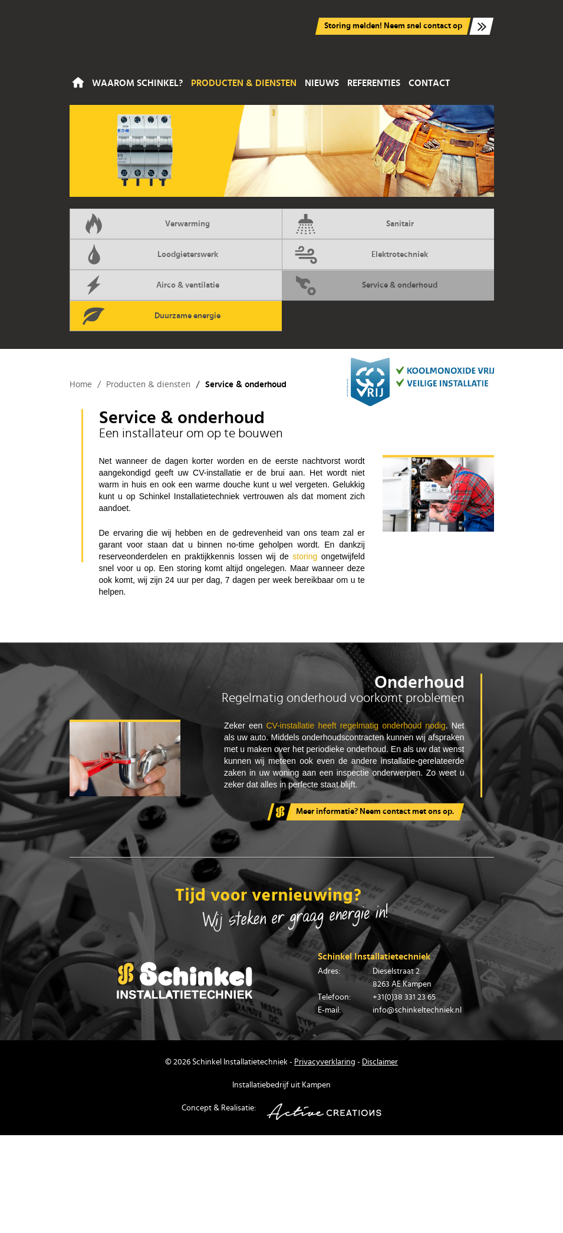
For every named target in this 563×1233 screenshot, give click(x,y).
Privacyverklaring (324, 1062)
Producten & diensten (244, 83)
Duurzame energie (151, 316)
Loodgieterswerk (150, 254)
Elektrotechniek (361, 254)
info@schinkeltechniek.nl (417, 1010)
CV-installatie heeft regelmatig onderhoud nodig (356, 725)
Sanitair (354, 224)
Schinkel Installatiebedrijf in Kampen (137, 36)
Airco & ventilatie (150, 285)
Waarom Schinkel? (137, 83)
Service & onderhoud (366, 285)
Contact (429, 83)
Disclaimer (380, 1062)
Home (78, 83)
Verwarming (146, 224)
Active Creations (323, 1111)
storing (304, 556)
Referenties (373, 83)
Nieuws (322, 83)
